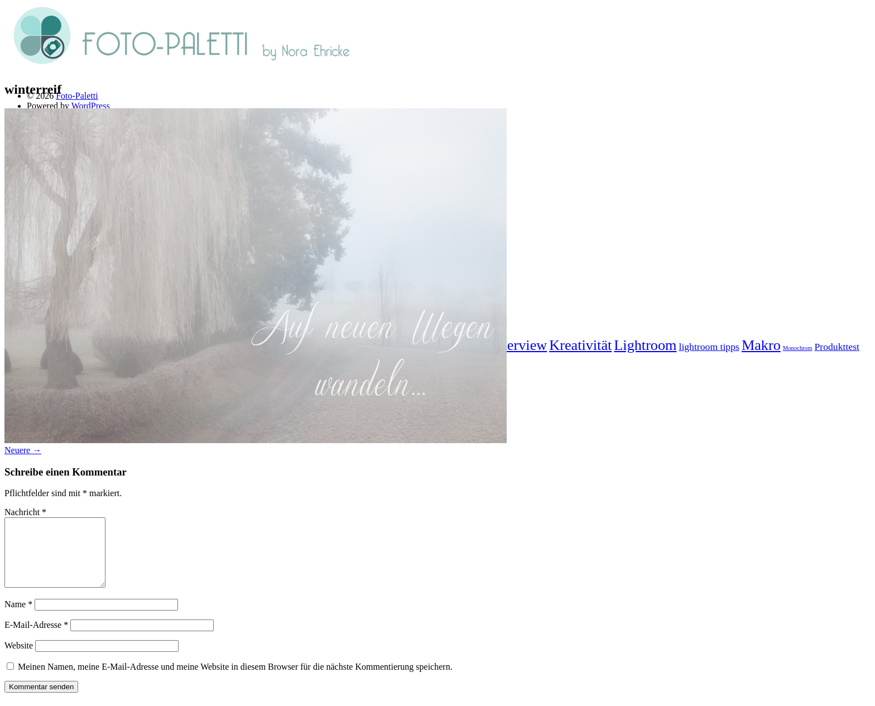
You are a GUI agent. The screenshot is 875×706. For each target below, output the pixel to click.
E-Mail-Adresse (36, 638)
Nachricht (25, 512)
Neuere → (22, 450)
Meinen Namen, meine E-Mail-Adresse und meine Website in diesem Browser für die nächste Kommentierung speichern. (235, 680)
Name (18, 617)
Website (18, 659)
